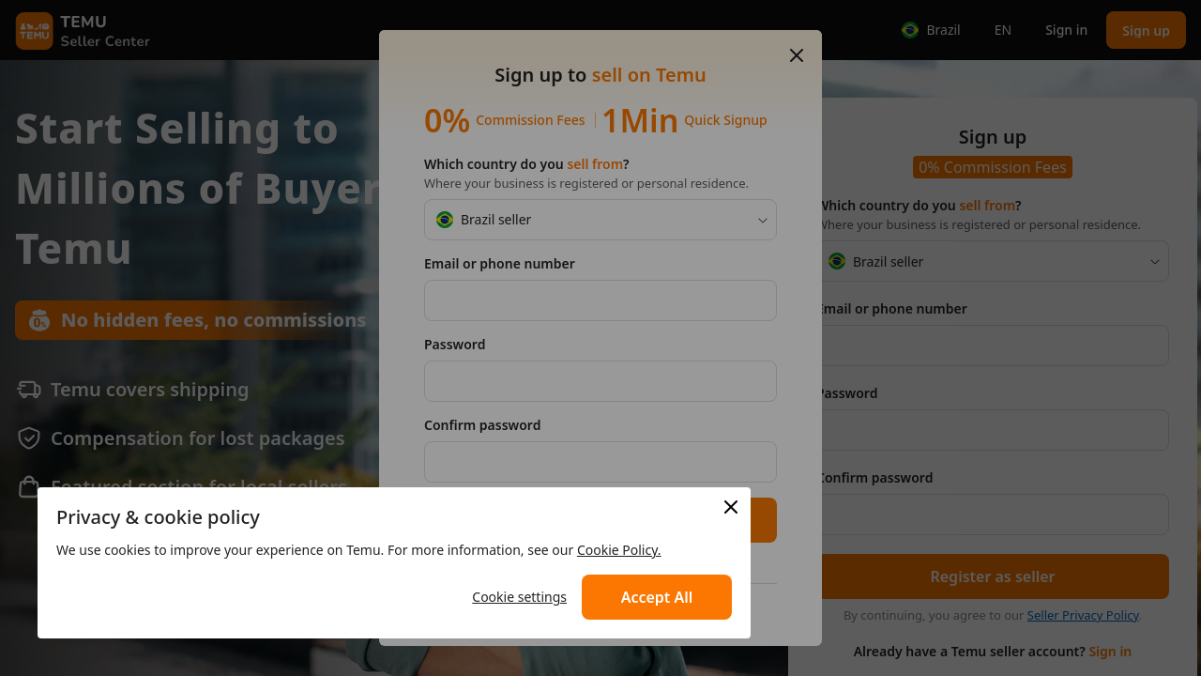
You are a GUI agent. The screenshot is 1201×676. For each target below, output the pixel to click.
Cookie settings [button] (519, 597)
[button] (657, 597)
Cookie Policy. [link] (619, 550)
